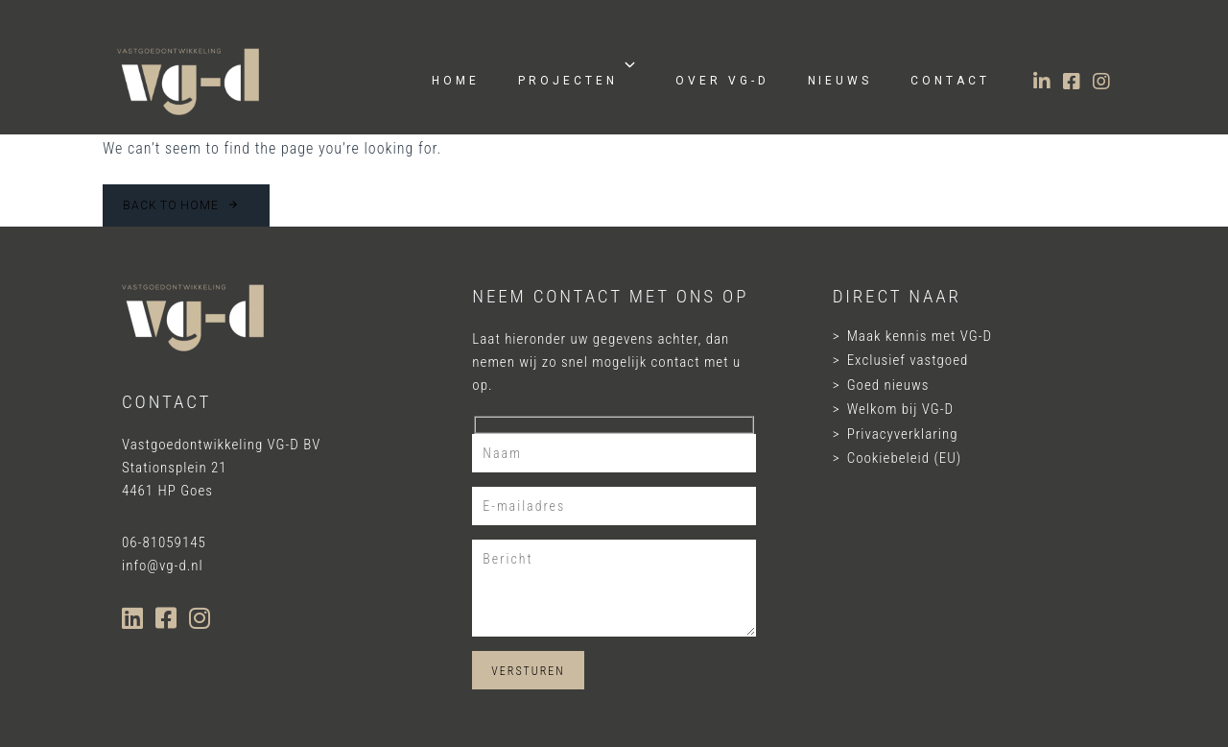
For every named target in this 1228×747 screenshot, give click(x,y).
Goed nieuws (888, 385)
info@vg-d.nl (162, 565)
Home (456, 80)
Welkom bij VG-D (900, 409)
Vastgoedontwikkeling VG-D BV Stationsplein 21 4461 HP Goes (221, 467)
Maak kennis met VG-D (919, 336)
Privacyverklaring (902, 434)
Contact (950, 80)
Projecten (577, 72)
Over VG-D (722, 80)
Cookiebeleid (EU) (904, 458)
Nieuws (840, 80)
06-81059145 (164, 542)
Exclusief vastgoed (908, 360)
